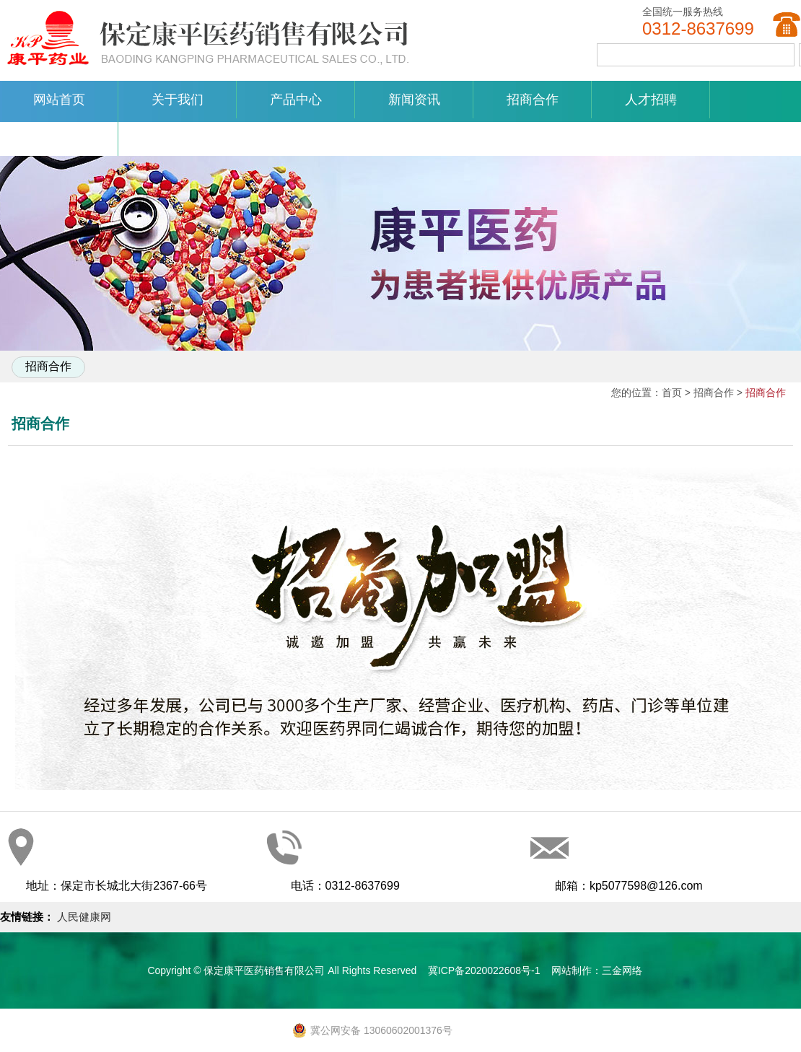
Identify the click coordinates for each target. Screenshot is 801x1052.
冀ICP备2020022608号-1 (484, 970)
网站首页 (59, 99)
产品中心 (296, 99)
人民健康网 (84, 917)
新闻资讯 (414, 99)
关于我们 (177, 99)
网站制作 (571, 970)
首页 (672, 392)
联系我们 (59, 137)
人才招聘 (651, 99)
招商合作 (533, 99)
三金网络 (622, 970)
